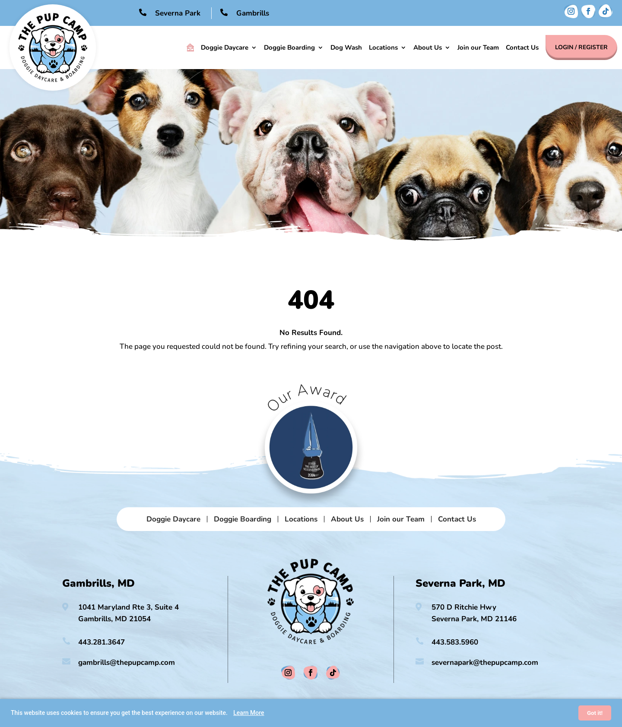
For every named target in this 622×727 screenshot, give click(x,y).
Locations (383, 47)
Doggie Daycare (224, 47)
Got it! (595, 713)
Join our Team (478, 47)
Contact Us (522, 47)
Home (190, 47)
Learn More (248, 712)
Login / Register (581, 47)
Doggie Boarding (289, 47)
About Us (427, 47)
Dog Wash (346, 47)
